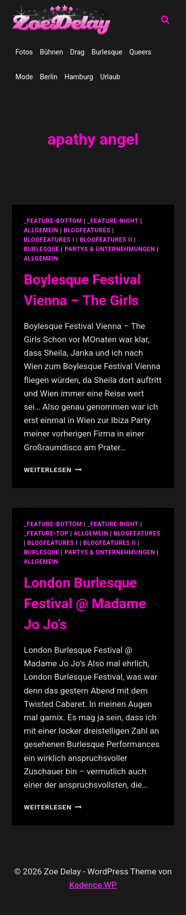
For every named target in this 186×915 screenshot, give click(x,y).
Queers (140, 52)
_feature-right (112, 220)
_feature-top (46, 533)
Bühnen (51, 52)
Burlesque (106, 52)
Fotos (24, 52)
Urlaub (110, 77)
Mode (24, 77)
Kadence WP (93, 885)
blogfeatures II (106, 239)
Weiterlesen (53, 470)
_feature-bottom (53, 220)
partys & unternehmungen (109, 249)
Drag (77, 52)
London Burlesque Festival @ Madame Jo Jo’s (85, 604)
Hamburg (78, 77)
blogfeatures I (49, 239)
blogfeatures (86, 230)
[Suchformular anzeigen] (165, 20)
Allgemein (41, 258)
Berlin (49, 77)
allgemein (41, 230)
